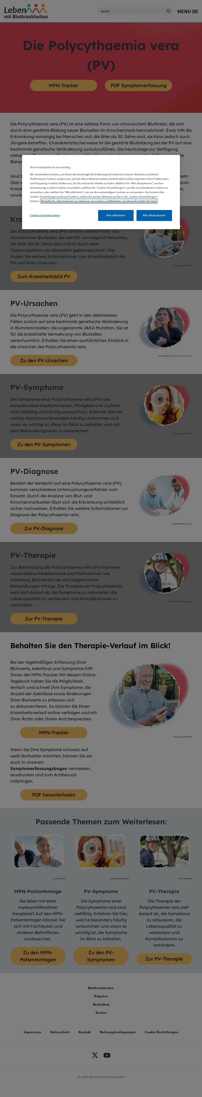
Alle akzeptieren (154, 215)
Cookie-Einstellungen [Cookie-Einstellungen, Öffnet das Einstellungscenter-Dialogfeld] (45, 215)
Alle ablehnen (115, 215)
